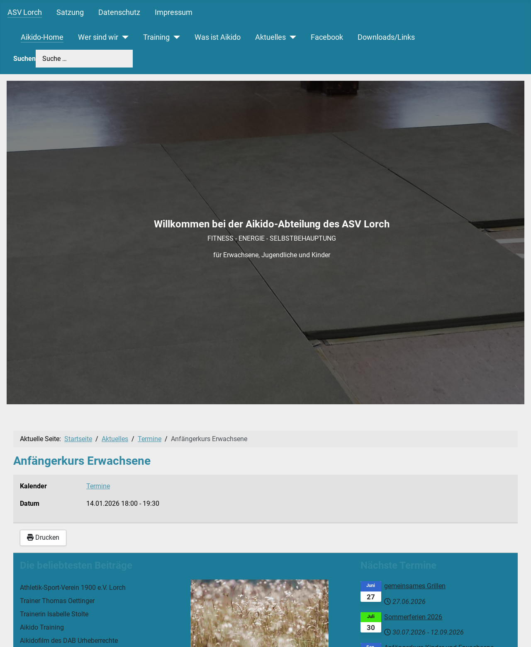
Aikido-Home (42, 37)
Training (156, 37)
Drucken (43, 537)
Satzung (70, 12)
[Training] (175, 37)
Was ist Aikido (218, 37)
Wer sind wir (98, 37)
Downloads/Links (386, 37)
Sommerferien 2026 (413, 617)
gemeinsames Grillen (415, 586)
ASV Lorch (24, 12)
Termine (98, 486)
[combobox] (84, 59)
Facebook (327, 37)
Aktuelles (270, 37)
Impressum (173, 12)
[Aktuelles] (291, 37)
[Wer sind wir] (123, 37)
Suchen (24, 59)
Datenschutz (119, 12)
